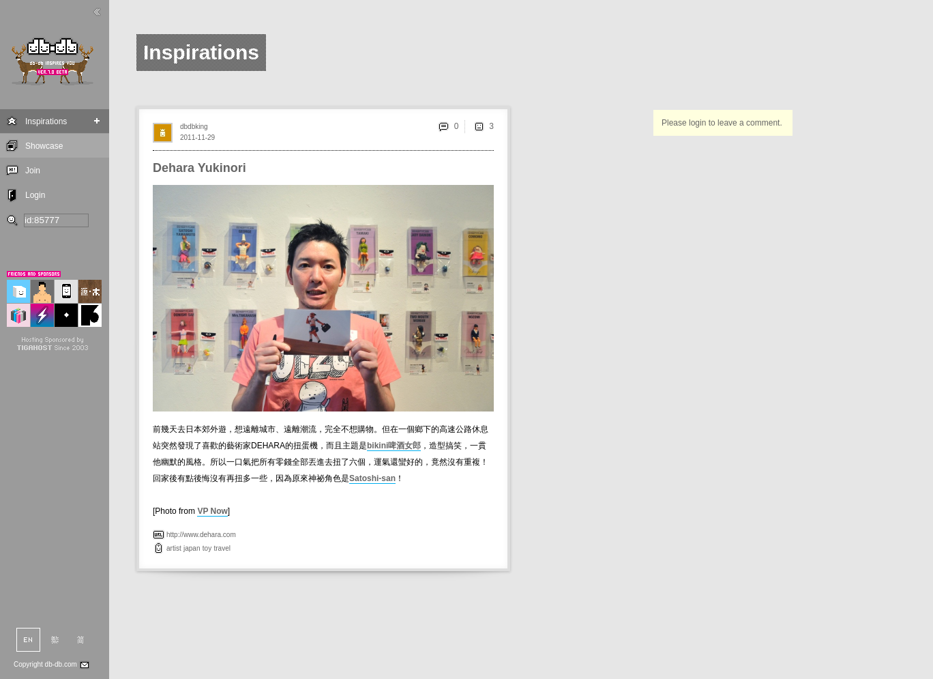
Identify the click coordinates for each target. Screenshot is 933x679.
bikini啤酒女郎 (394, 445)
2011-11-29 (197, 137)
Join (32, 170)
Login (35, 195)
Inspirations (46, 121)
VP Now (212, 511)
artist (173, 548)
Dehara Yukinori (199, 168)
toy (207, 548)
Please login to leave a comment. (722, 123)
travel (222, 548)
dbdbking (194, 126)
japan (191, 548)
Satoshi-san (372, 478)
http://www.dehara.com (201, 534)
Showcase (44, 146)
